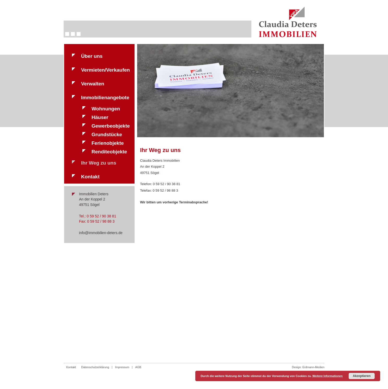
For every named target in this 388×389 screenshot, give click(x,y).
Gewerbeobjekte (111, 126)
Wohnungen (106, 108)
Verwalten (92, 83)
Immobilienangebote (105, 97)
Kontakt (90, 176)
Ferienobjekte (108, 143)
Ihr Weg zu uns (98, 163)
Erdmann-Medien (313, 367)
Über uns (91, 56)
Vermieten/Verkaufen (105, 70)
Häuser (100, 117)
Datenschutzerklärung (95, 367)
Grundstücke (107, 134)
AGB (138, 367)
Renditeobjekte (109, 151)
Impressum (122, 367)
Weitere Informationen (327, 376)
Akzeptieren (362, 376)
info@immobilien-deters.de (101, 233)
